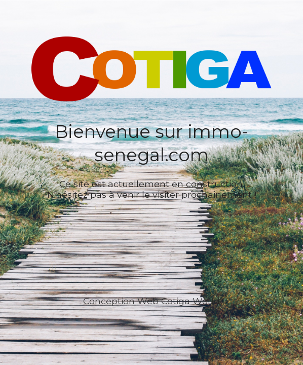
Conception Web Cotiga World (151, 301)
